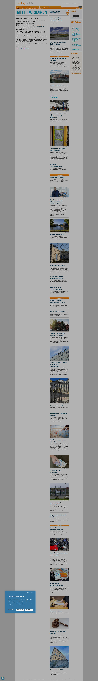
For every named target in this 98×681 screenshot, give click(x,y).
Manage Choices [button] (11, 609)
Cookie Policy (10, 606)
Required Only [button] (20, 609)
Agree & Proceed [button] (29, 609)
